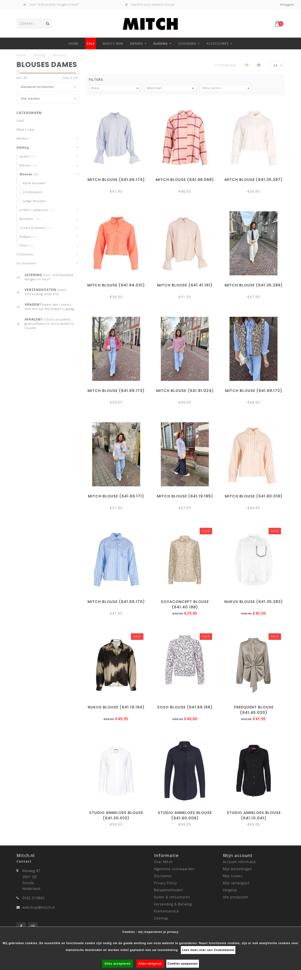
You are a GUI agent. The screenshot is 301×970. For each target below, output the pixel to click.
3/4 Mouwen (32, 192)
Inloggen (287, 5)
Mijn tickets (233, 876)
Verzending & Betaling (173, 904)
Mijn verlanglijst (236, 883)
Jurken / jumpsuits (37, 210)
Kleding (160, 43)
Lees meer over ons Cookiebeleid (208, 950)
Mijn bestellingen (237, 869)
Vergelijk (230, 890)
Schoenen (187, 43)
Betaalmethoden (168, 890)
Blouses (29, 174)
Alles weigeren (150, 963)
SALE (91, 43)
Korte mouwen (34, 183)
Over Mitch (163, 862)
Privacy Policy (165, 883)
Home (74, 43)
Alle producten (235, 897)
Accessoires (217, 43)
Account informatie (239, 862)
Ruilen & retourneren (172, 897)
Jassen (28, 156)
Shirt (26, 245)
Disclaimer (163, 876)
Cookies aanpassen (182, 963)
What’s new (113, 43)
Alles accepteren (117, 963)
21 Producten (226, 65)
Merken (136, 43)
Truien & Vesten (36, 228)
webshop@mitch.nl (38, 907)
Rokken (28, 237)
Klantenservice (166, 911)
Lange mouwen (34, 201)
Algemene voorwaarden (174, 869)
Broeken (30, 219)
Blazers (28, 165)
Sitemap (161, 918)
